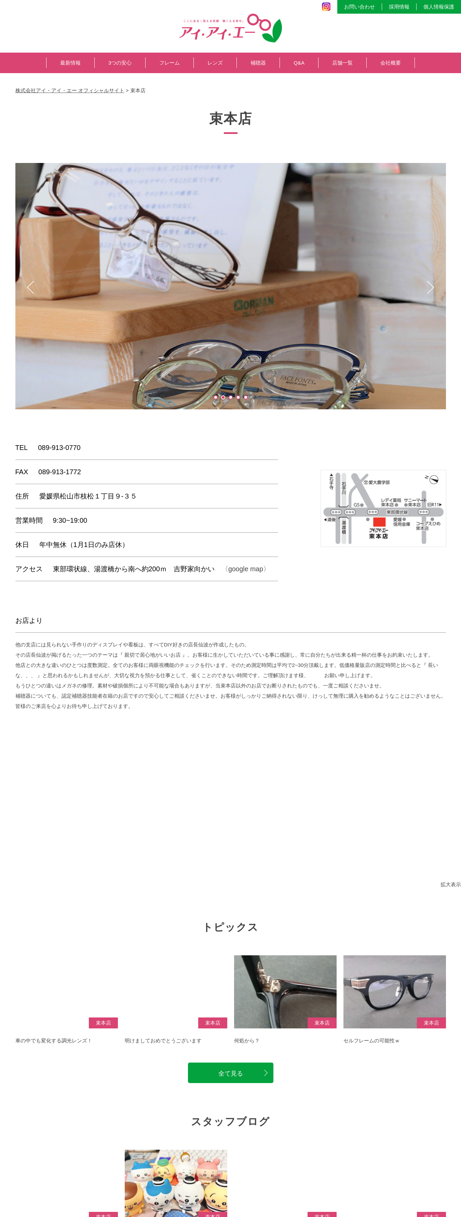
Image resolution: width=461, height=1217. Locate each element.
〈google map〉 (246, 569)
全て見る (230, 1079)
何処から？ (247, 1046)
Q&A (299, 63)
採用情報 (399, 7)
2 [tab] (223, 397)
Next (430, 287)
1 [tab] (216, 397)
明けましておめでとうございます (163, 1046)
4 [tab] (238, 397)
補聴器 (258, 63)
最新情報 (70, 63)
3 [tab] (231, 397)
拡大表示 (450, 884)
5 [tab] (246, 397)
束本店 (103, 1028)
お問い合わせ (359, 7)
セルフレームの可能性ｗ (371, 1046)
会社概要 (390, 63)
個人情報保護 (438, 7)
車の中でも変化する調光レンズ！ (53, 1046)
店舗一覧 (342, 63)
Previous (31, 287)
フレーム (169, 63)
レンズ (215, 63)
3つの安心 (120, 63)
